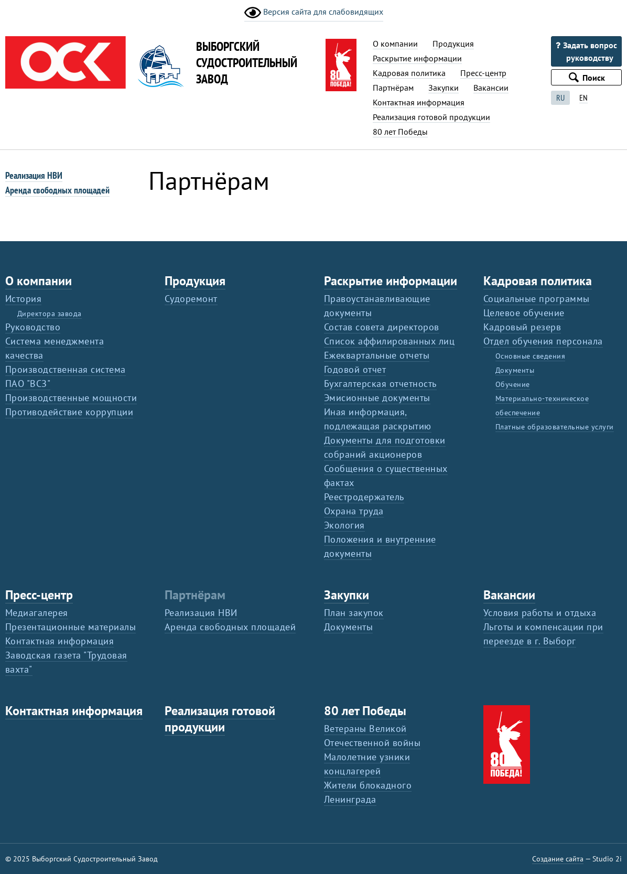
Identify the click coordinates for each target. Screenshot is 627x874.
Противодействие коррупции (69, 412)
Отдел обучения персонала (543, 341)
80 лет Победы (400, 131)
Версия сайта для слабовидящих (313, 12)
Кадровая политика (409, 73)
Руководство (32, 327)
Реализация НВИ (33, 175)
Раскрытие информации (417, 58)
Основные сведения (530, 356)
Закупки (443, 87)
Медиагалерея (36, 613)
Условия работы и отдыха (539, 613)
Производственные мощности (71, 398)
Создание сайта (557, 859)
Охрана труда (354, 511)
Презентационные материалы (70, 627)
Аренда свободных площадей (57, 190)
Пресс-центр (483, 73)
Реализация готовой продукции (431, 117)
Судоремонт (191, 299)
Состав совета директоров (381, 327)
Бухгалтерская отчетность (380, 383)
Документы (514, 370)
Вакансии (491, 87)
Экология (344, 525)
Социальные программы (536, 299)
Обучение (512, 384)
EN (583, 97)
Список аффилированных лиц (389, 341)
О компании (395, 43)
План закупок (354, 613)
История (23, 299)
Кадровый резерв (522, 327)
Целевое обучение (524, 313)
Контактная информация (418, 102)
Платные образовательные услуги (554, 426)
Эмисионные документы (377, 398)
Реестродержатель (364, 497)
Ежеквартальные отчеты (376, 355)
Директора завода (49, 313)
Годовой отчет (355, 369)
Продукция (453, 43)
